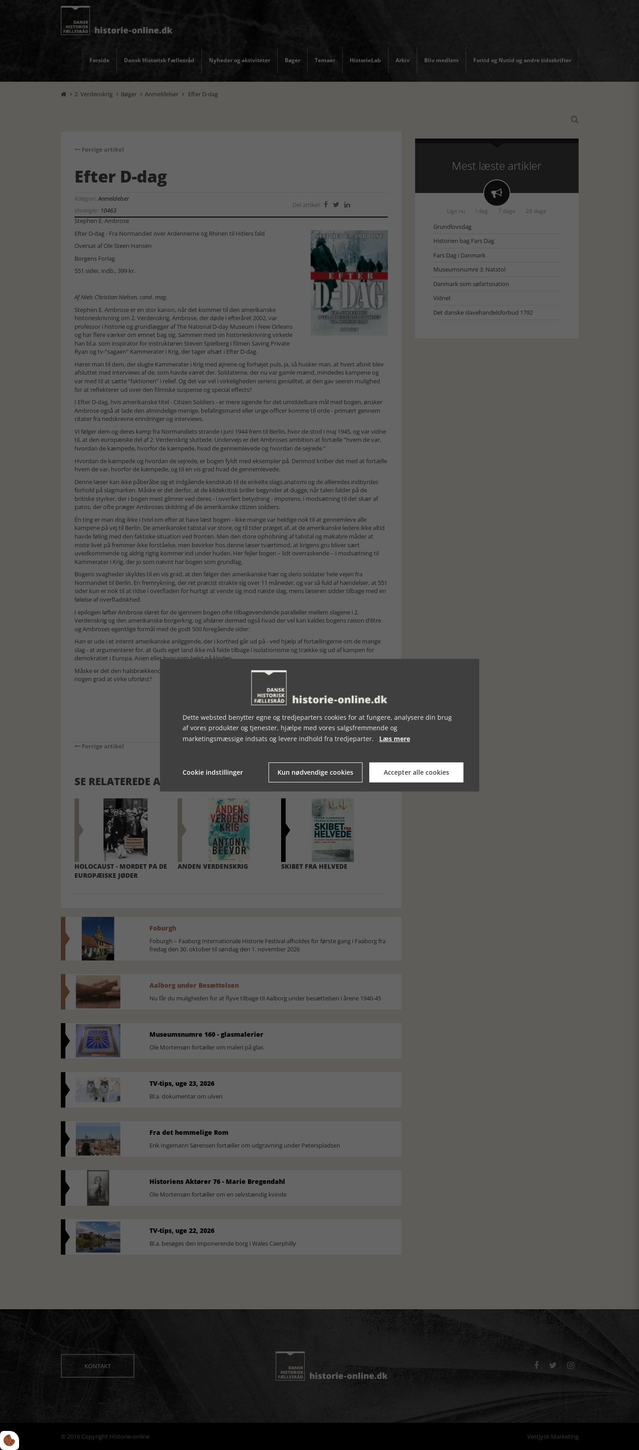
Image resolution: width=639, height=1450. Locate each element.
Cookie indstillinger (213, 772)
